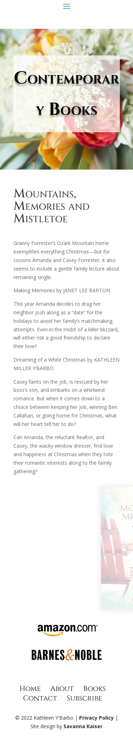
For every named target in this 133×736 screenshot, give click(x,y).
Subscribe (84, 698)
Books (94, 688)
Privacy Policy (96, 717)
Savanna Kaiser (82, 726)
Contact (40, 698)
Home (30, 688)
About (62, 688)
